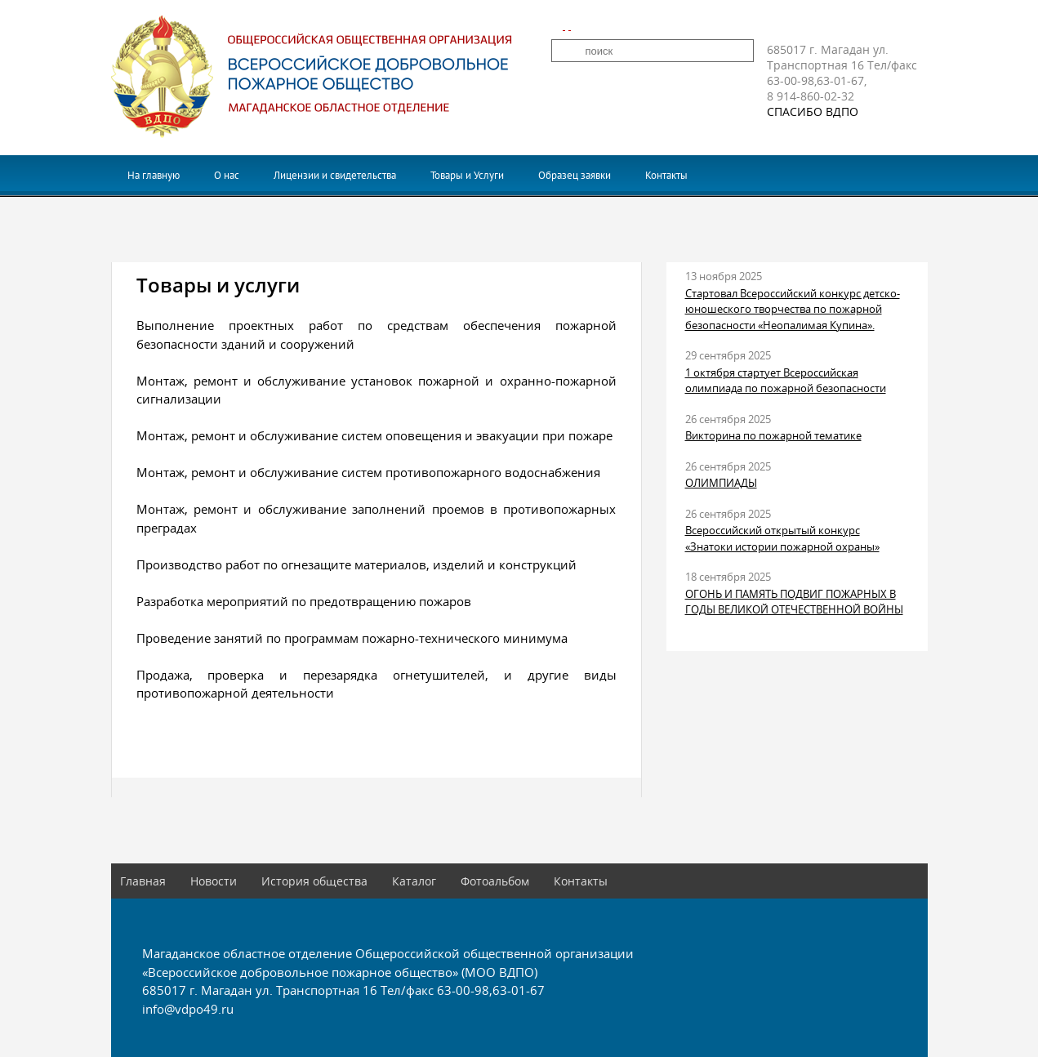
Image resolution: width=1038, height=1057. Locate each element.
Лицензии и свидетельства (335, 175)
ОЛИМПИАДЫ (721, 482)
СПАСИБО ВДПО (812, 111)
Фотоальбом (495, 881)
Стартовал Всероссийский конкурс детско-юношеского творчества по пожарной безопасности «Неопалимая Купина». (792, 309)
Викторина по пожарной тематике (773, 435)
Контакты (666, 175)
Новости (213, 881)
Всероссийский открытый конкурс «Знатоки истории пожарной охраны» (782, 538)
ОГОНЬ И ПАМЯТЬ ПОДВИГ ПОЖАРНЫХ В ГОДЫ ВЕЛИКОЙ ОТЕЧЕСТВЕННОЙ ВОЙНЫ (794, 602)
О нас (226, 175)
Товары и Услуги (467, 175)
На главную (153, 175)
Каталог (414, 881)
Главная (143, 881)
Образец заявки (574, 175)
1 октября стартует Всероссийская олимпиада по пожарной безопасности (785, 380)
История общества (314, 881)
